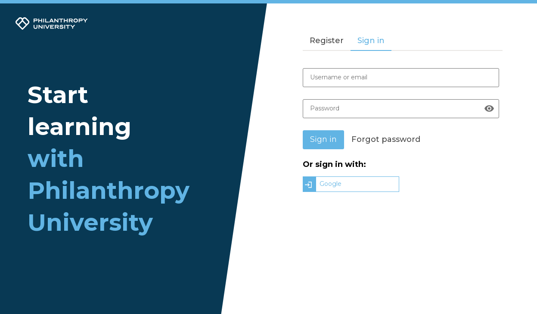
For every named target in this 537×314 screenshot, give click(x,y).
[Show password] (489, 108)
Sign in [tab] (371, 40)
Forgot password (385, 139)
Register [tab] (327, 40)
